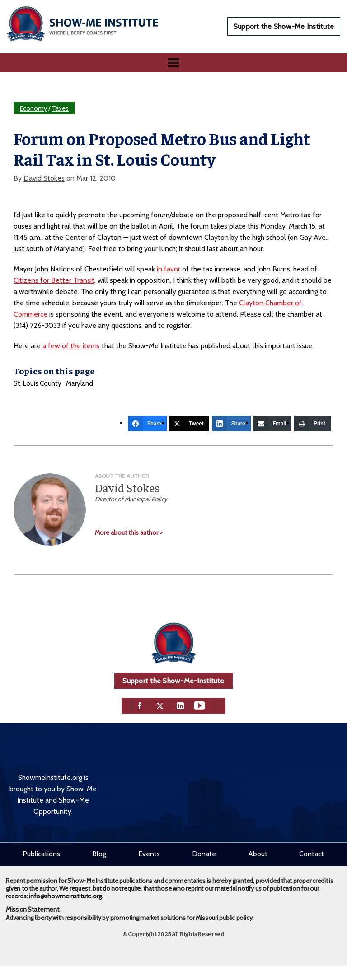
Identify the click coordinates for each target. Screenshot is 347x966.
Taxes (60, 108)
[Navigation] (173, 62)
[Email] (272, 423)
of (65, 345)
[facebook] (139, 704)
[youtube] (199, 704)
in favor (168, 269)
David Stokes (44, 178)
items (91, 345)
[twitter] (160, 704)
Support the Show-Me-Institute (173, 681)
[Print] (312, 423)
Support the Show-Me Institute (284, 26)
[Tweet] (189, 423)
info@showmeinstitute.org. (66, 896)
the (75, 345)
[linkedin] (180, 704)
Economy (33, 108)
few (54, 345)
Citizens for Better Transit (54, 280)
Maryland (79, 383)
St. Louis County (37, 383)
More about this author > (129, 532)
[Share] (147, 423)
